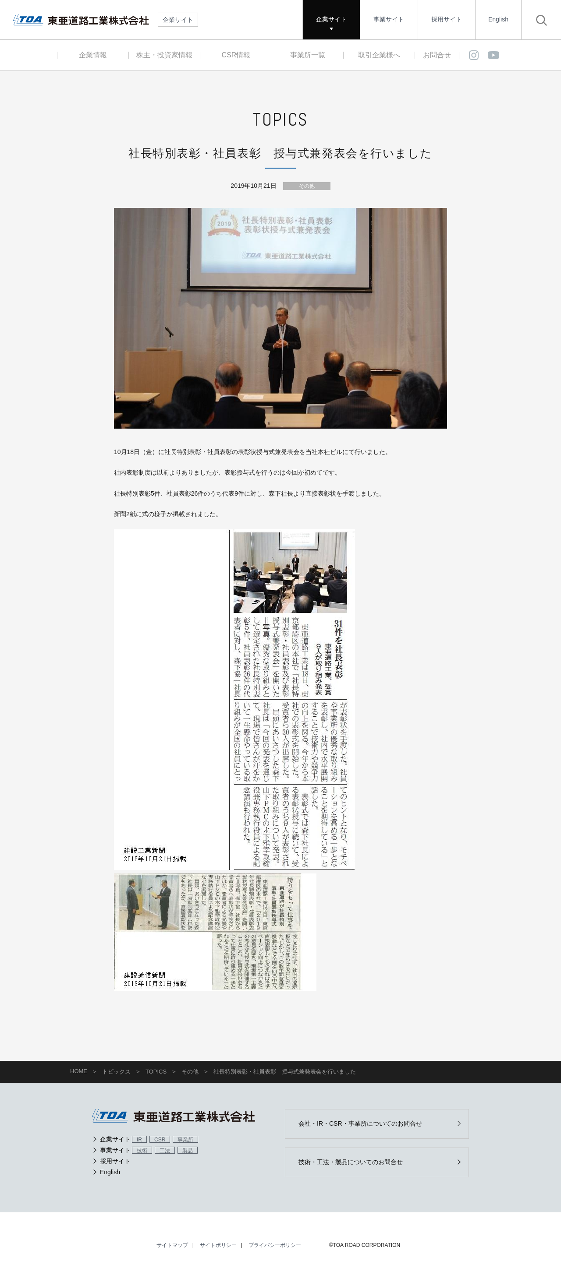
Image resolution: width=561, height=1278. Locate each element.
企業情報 (93, 55)
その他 (307, 186)
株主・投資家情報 (164, 55)
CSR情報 (236, 55)
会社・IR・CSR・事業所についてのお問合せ (360, 1123)
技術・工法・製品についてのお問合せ (350, 1161)
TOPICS (156, 1071)
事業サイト (388, 19)
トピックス (116, 1071)
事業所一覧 (307, 55)
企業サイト (331, 19)
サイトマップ (172, 1245)
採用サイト (446, 19)
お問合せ (437, 55)
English (498, 19)
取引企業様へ (379, 55)
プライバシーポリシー (275, 1245)
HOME (78, 1071)
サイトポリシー (218, 1245)
